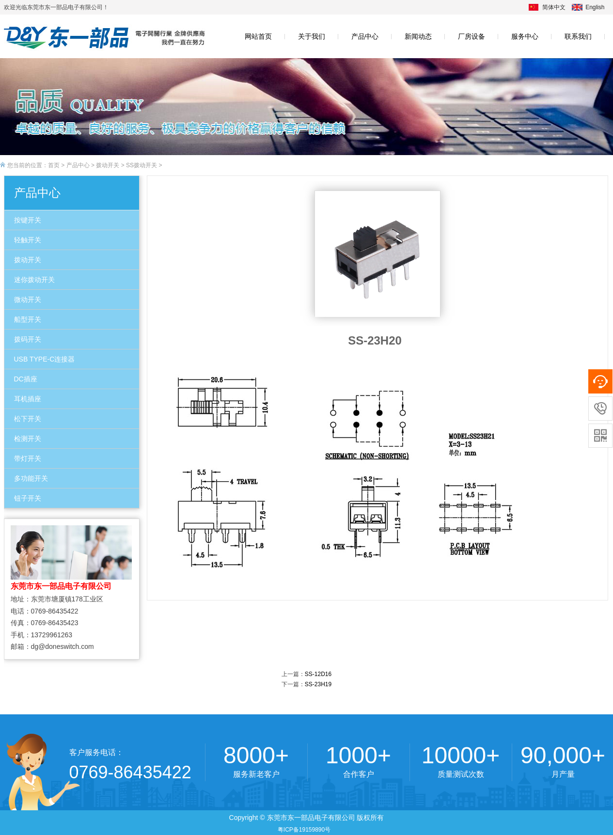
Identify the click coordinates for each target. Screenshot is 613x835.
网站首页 (258, 36)
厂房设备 (471, 36)
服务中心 (524, 36)
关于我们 (311, 36)
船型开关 (27, 319)
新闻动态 (418, 36)
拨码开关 (27, 339)
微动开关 (27, 299)
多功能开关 (31, 478)
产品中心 (364, 36)
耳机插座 (27, 399)
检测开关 (27, 438)
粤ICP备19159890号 (304, 829)
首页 (54, 165)
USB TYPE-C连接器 (44, 359)
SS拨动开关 (141, 165)
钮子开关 (27, 498)
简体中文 (554, 7)
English (594, 7)
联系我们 (578, 36)
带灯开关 (27, 458)
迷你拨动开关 (34, 280)
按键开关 (27, 220)
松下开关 (27, 419)
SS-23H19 (318, 684)
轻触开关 (27, 240)
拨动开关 (107, 165)
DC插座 (25, 379)
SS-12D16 (318, 674)
